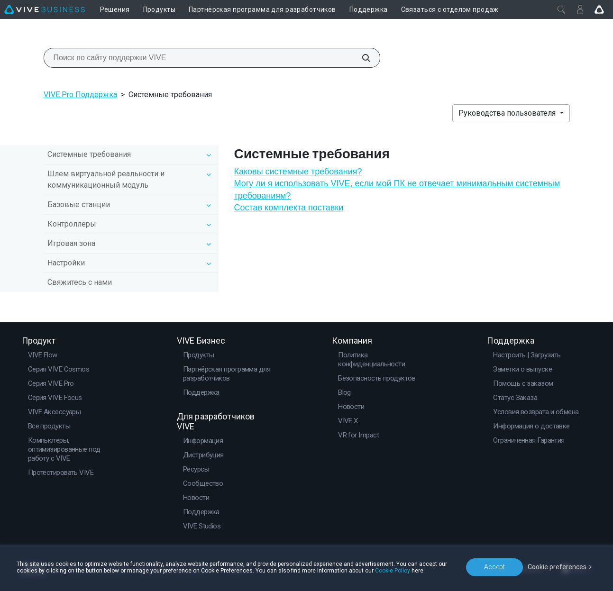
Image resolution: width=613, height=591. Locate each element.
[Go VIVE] (599, 9)
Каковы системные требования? (298, 171)
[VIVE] (44, 9)
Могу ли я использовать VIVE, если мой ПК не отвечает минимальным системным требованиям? (397, 189)
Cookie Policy (392, 570)
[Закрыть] (561, 9)
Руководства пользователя (508, 113)
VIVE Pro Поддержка (80, 94)
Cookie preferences (557, 567)
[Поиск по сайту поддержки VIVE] (360, 57)
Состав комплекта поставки (288, 207)
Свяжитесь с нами (79, 282)
